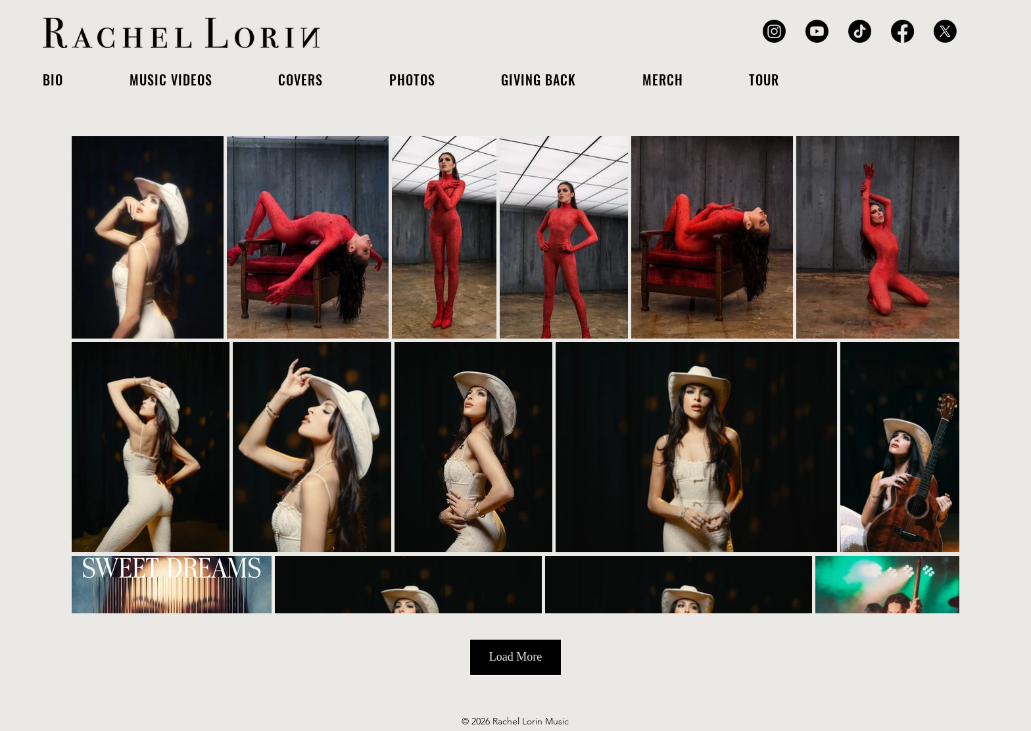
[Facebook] (902, 31)
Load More (515, 656)
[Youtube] (816, 31)
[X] (945, 31)
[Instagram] (774, 31)
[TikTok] (859, 31)
